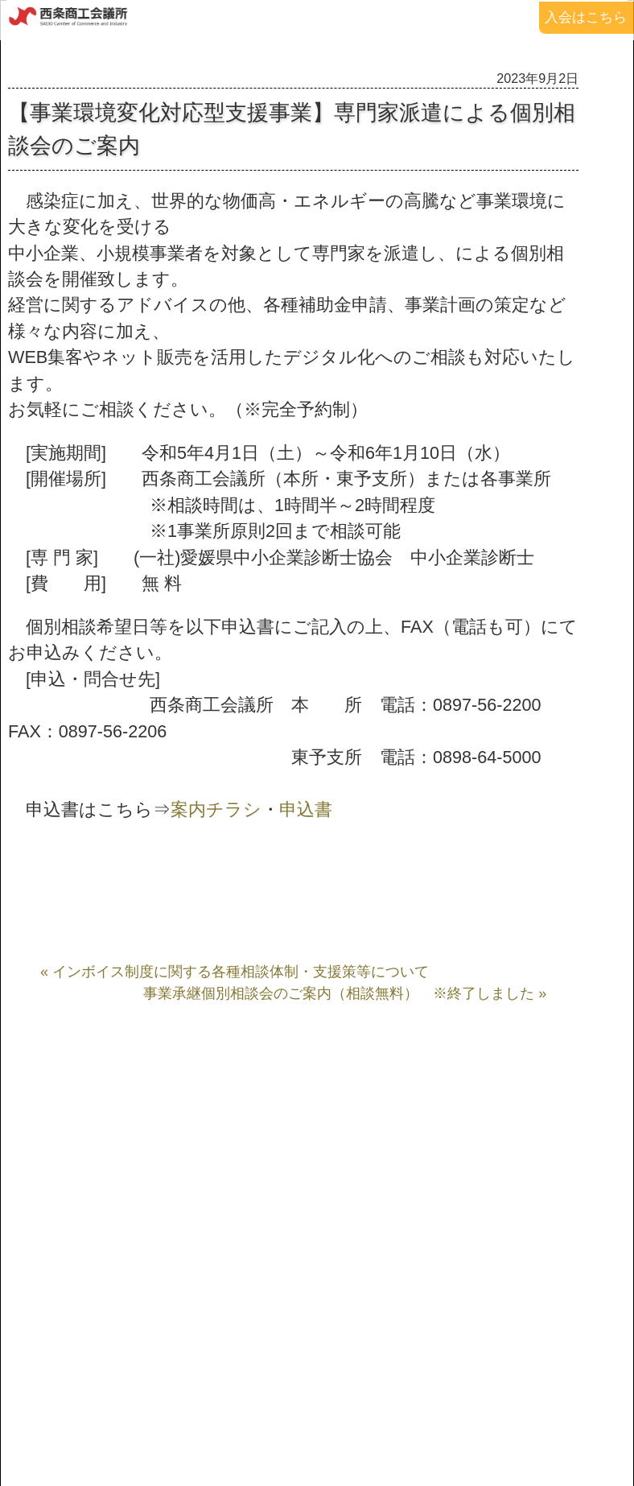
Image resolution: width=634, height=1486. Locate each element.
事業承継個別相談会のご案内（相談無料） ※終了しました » (344, 993)
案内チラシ (216, 809)
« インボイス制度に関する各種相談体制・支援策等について (234, 972)
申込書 (305, 809)
